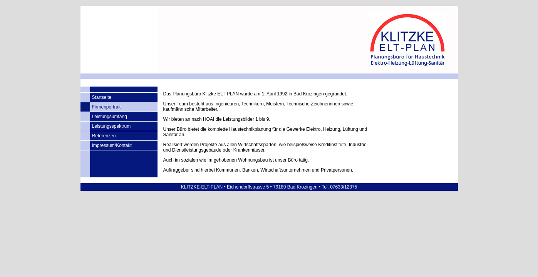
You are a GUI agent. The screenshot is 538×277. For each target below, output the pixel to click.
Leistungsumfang (109, 116)
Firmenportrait (106, 107)
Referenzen (104, 135)
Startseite (102, 97)
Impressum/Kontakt (112, 145)
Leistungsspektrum (111, 126)
